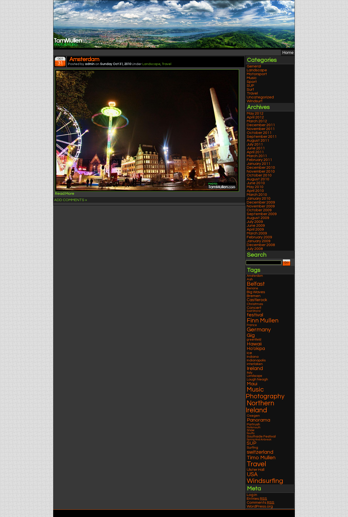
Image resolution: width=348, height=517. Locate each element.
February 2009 (259, 237)
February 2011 (259, 160)
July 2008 (255, 249)
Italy (249, 372)
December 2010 (261, 167)
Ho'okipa (256, 348)
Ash (250, 279)
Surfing (252, 447)
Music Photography (265, 393)
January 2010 (258, 198)
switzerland (260, 452)
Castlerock (257, 300)
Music (252, 78)
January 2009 (258, 241)
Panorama (258, 419)
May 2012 (255, 113)
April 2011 (255, 152)
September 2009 (262, 214)
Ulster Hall (255, 470)
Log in (252, 495)
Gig (251, 335)
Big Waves (256, 292)
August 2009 (258, 218)
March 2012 (257, 121)
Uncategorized (260, 97)
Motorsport (257, 74)
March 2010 (257, 195)
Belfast (256, 284)
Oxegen (253, 415)
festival (255, 314)
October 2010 (259, 175)
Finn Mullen (263, 320)
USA (252, 474)
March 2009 (257, 233)
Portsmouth (254, 427)
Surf (250, 89)
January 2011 (258, 164)
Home (288, 52)
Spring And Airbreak (259, 439)
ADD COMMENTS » (70, 200)
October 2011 (259, 133)
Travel (166, 64)
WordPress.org (260, 506)
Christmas (255, 304)
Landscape (151, 64)
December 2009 (261, 202)
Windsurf (254, 101)
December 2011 (261, 125)
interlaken (255, 364)
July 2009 (255, 222)
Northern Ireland (260, 407)
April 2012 (255, 117)
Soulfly (250, 433)
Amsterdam (84, 59)
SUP (250, 85)
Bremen (254, 296)
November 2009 (261, 206)
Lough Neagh (257, 379)
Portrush (253, 424)
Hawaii (254, 343)
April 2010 (255, 191)
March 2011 (257, 156)
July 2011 (255, 144)
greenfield (254, 339)
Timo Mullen (261, 457)
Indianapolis (256, 360)
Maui (252, 383)
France (252, 325)
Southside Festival (261, 436)
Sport (252, 82)
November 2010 (261, 171)
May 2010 (255, 187)
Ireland (255, 368)
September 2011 (262, 136)
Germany (259, 330)
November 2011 (261, 129)
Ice (249, 353)
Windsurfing (265, 480)
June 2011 (256, 148)
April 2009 (255, 229)
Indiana (253, 356)
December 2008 (261, 245)
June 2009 (256, 225)
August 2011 (258, 140)
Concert (254, 308)
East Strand (254, 311)
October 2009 (259, 210)
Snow (250, 430)
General (254, 66)
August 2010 (258, 179)
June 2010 (256, 183)
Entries (257, 499)
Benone (252, 288)
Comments (260, 502)
